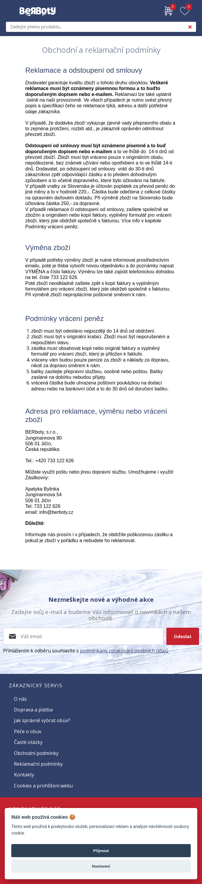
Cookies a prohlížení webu (43, 785)
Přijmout (101, 850)
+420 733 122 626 (54, 460)
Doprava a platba (33, 709)
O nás (20, 699)
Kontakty (24, 774)
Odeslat (183, 636)
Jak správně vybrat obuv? (42, 720)
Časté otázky (28, 742)
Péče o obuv (27, 731)
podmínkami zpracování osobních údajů (124, 650)
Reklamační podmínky (38, 764)
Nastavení (101, 866)
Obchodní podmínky (36, 753)
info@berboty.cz (56, 512)
